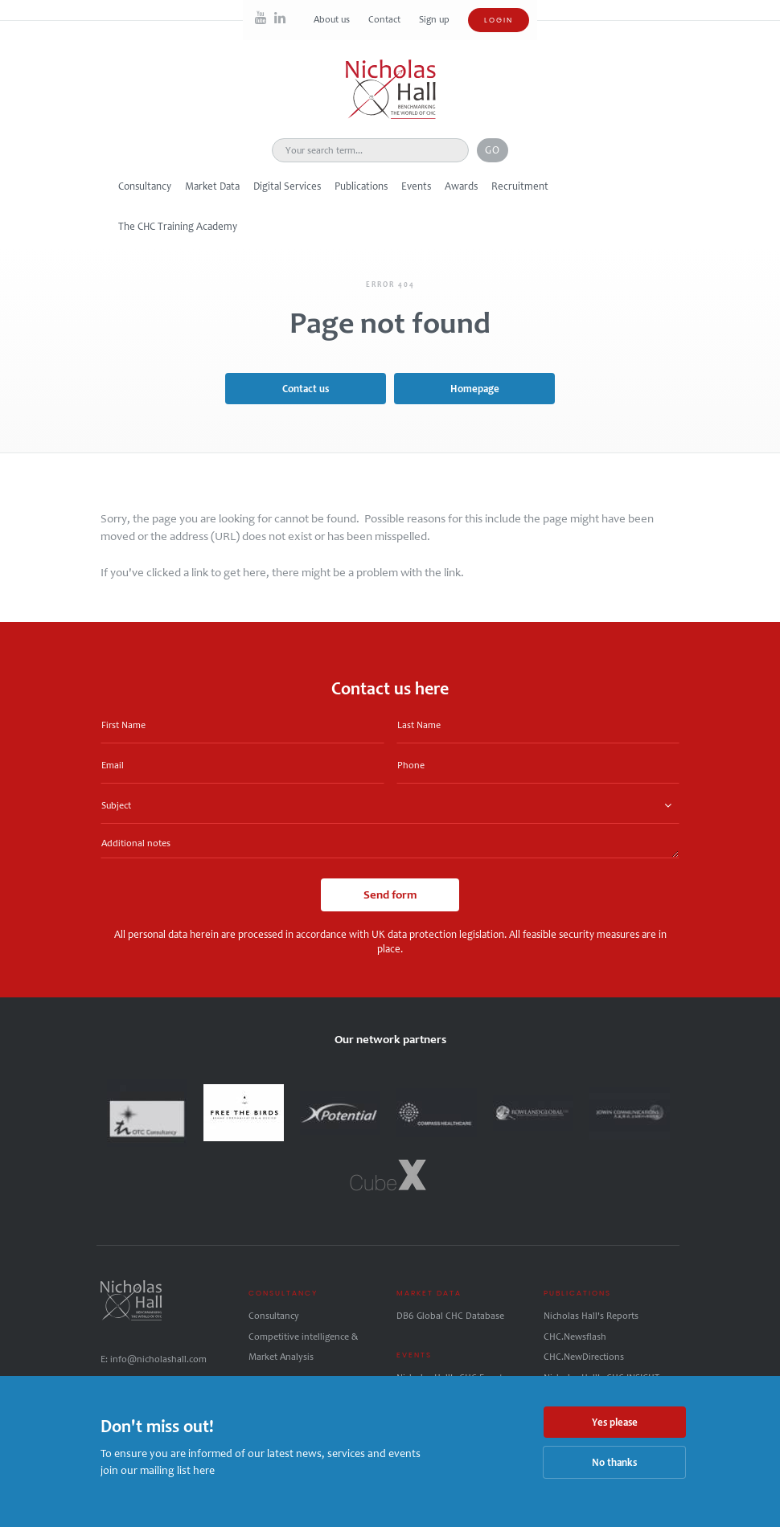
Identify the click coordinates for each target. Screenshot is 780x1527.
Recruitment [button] (519, 186)
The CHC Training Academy (177, 226)
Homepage (474, 388)
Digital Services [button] (287, 186)
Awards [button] (461, 186)
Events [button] (416, 186)
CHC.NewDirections (584, 1356)
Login (498, 19)
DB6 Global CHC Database (450, 1315)
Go (492, 150)
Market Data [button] (212, 186)
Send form (390, 894)
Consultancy (273, 1315)
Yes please (615, 1422)
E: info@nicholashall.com (154, 1359)
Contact (385, 19)
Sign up (434, 19)
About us (333, 19)
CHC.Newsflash (575, 1336)
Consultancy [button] (144, 186)
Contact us (305, 388)
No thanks (614, 1462)
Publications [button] (361, 186)
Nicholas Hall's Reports (591, 1315)
